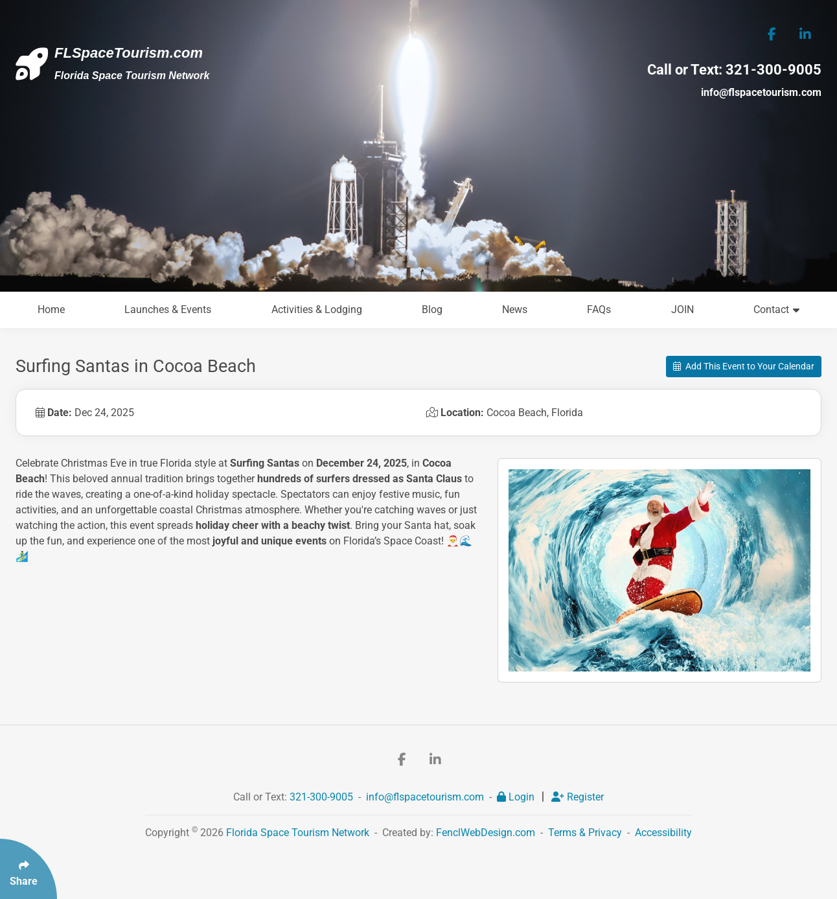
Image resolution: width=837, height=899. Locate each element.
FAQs (599, 309)
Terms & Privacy (585, 832)
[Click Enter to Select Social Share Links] (28, 869)
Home (51, 309)
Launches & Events (167, 309)
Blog (432, 309)
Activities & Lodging (316, 309)
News (514, 309)
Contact (776, 309)
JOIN (682, 309)
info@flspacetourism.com (761, 92)
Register (577, 797)
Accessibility (663, 832)
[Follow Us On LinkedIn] (805, 34)
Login (517, 797)
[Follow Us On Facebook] (771, 34)
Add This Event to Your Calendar (743, 366)
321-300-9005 (773, 70)
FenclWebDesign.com (485, 832)
